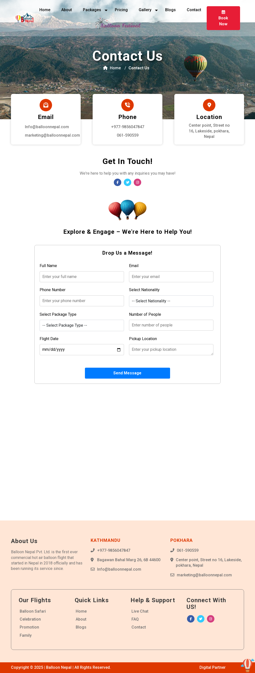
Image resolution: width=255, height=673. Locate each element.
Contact (194, 9)
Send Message (127, 373)
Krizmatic (235, 667)
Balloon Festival (120, 25)
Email (133, 265)
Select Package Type (58, 314)
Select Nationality (144, 289)
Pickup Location (143, 338)
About (66, 9)
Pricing (121, 9)
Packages (92, 9)
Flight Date (49, 338)
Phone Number (52, 289)
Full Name (48, 265)
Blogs (170, 9)
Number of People (145, 314)
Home (44, 9)
